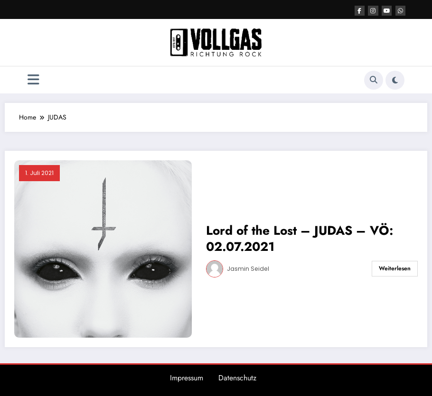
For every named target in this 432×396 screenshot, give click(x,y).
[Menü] (33, 80)
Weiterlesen (395, 268)
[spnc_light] (394, 80)
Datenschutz (237, 377)
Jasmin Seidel (248, 269)
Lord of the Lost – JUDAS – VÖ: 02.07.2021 (299, 238)
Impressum (186, 377)
